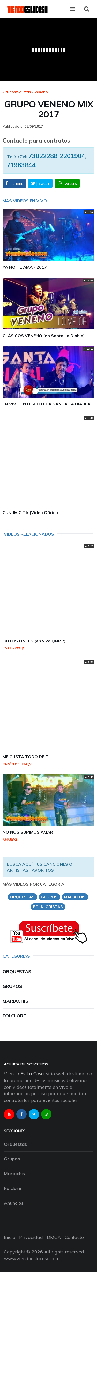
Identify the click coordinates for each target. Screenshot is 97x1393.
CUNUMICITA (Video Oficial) (30, 512)
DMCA (54, 1237)
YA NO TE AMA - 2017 (25, 267)
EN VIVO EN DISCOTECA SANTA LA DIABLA (47, 403)
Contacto (74, 1237)
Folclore (14, 1016)
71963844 (21, 165)
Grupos (12, 986)
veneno (41, 91)
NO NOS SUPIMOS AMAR (28, 832)
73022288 (42, 156)
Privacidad (31, 1237)
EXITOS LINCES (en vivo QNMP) (34, 640)
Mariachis (15, 1001)
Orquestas (17, 971)
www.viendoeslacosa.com (32, 1259)
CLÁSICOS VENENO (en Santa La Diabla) (44, 335)
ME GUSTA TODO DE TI (26, 756)
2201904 (72, 156)
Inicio (9, 1237)
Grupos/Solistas (17, 91)
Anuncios (14, 1203)
